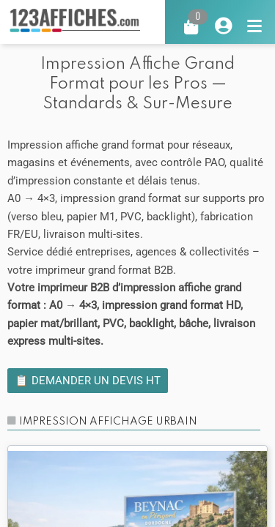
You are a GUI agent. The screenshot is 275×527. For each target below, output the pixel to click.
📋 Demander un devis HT (88, 380)
